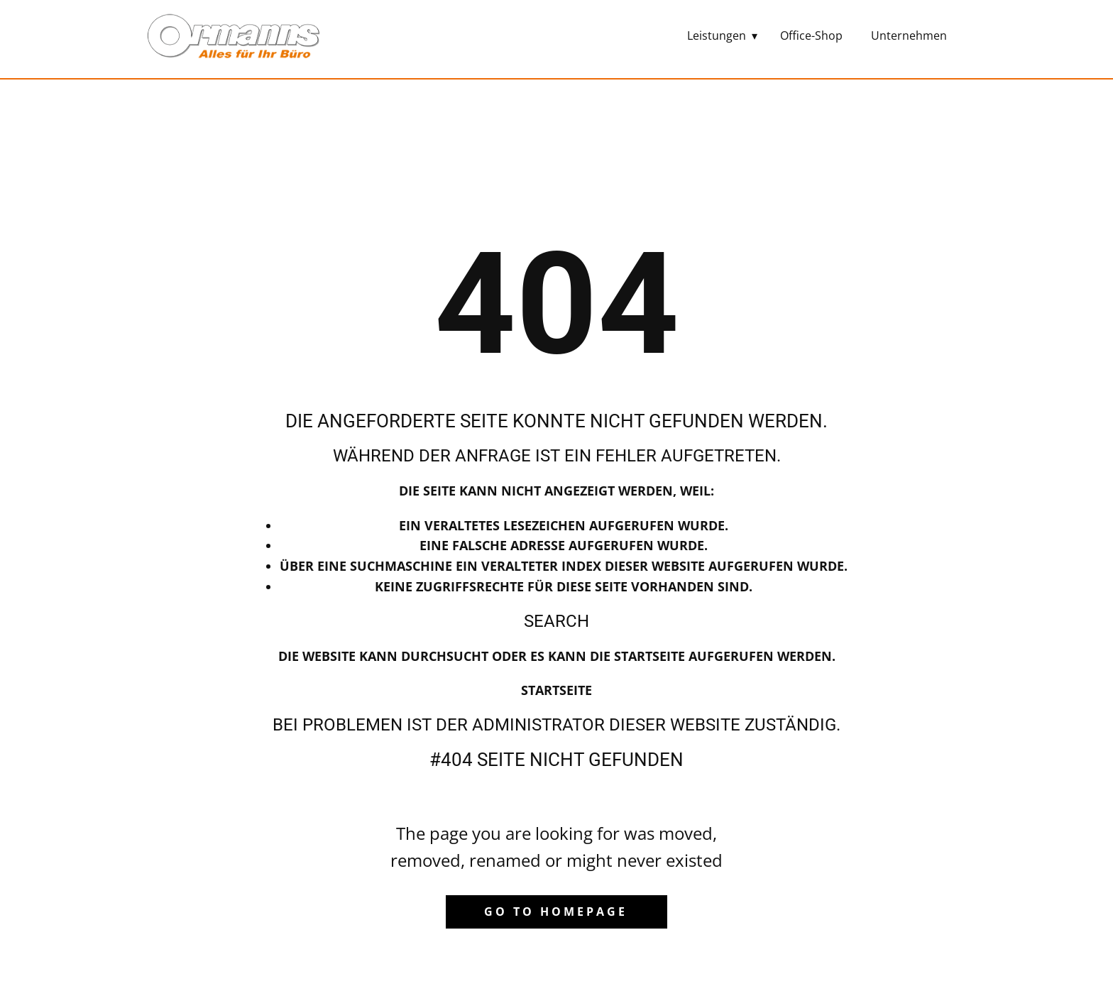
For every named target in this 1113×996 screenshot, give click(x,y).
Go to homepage (555, 911)
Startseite (556, 690)
